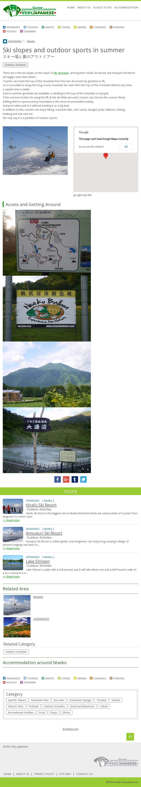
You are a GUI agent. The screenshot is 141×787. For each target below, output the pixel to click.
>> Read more (11, 520)
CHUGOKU (99, 27)
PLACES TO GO (102, 7)
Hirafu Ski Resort (41, 504)
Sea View (59, 700)
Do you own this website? (91, 147)
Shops (53, 712)
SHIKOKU (118, 27)
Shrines (116, 700)
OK (126, 146)
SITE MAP (65, 774)
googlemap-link (82, 195)
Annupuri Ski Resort (44, 533)
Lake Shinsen (38, 561)
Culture (104, 706)
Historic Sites (16, 706)
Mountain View (40, 700)
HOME (71, 7)
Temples (101, 700)
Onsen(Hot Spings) (80, 700)
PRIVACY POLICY (44, 774)
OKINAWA (30, 31)
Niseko (31, 41)
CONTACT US (84, 774)
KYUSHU (11, 31)
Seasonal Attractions (82, 706)
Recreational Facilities (21, 712)
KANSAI (81, 27)
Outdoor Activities (16, 651)
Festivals (33, 706)
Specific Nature (17, 700)
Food (42, 712)
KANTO (49, 27)
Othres (66, 712)
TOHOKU (32, 27)
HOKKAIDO (13, 27)
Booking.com (70, 729)
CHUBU (65, 27)
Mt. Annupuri (61, 73)
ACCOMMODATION (126, 7)
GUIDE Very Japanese (15, 746)
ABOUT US (84, 7)
